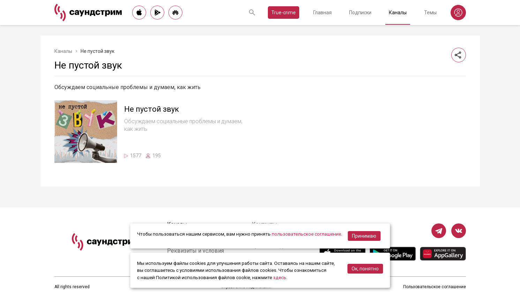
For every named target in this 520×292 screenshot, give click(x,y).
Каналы (398, 12)
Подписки (360, 12)
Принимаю (364, 236)
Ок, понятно (365, 268)
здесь (279, 277)
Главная (322, 12)
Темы (430, 12)
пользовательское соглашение (306, 234)
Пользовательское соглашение (434, 286)
